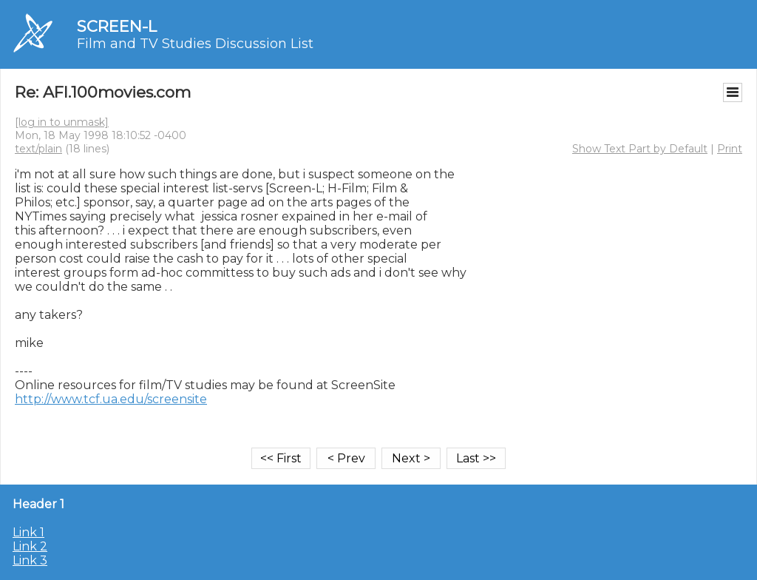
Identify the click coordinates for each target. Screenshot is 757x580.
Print (729, 148)
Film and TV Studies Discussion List (195, 44)
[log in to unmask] (62, 122)
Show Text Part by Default (639, 148)
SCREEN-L (117, 26)
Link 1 (28, 532)
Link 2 (30, 546)
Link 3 (30, 560)
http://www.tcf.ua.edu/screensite (111, 399)
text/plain (38, 148)
